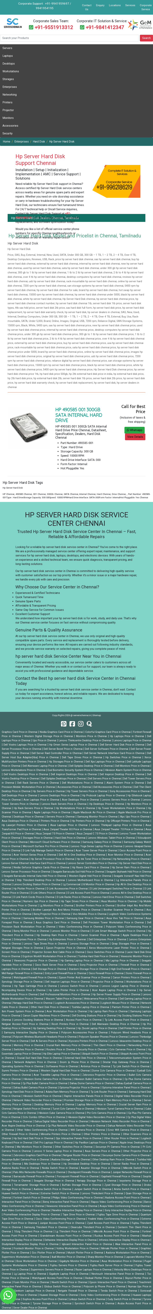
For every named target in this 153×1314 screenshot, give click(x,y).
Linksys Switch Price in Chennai (87, 1299)
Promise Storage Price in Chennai (84, 1100)
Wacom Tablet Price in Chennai (64, 998)
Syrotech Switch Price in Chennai (95, 1303)
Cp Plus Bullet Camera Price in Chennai (45, 1083)
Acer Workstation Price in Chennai (67, 1011)
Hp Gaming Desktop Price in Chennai (54, 1028)
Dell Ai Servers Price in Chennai (49, 1041)
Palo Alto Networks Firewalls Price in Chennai (39, 1172)
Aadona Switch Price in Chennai (53, 1189)
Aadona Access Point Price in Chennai (127, 1197)
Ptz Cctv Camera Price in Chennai (107, 1113)
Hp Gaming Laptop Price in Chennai (82, 960)
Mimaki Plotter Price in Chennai (120, 1248)
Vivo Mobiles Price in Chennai (90, 914)
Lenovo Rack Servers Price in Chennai (65, 804)
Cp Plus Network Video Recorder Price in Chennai (77, 1125)
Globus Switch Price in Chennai (63, 1286)
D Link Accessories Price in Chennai (68, 888)
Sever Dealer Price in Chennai (30, 1307)
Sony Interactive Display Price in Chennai (128, 1210)
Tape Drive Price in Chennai (79, 1214)
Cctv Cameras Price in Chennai (127, 1049)
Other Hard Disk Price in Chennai (50, 1007)
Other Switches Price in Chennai (74, 1146)
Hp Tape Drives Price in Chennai (80, 901)
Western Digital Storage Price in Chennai (49, 736)
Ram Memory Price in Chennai (124, 1100)
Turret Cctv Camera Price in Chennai (73, 1108)
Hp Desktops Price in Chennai (107, 804)
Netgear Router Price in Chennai (82, 1155)
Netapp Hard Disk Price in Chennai (33, 1002)
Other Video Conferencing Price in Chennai (43, 1129)
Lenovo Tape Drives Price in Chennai (46, 943)
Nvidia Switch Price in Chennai (60, 1168)
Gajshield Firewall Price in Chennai (121, 1176)
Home (6, 141)
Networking (9, 94)
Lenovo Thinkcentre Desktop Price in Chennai (85, 740)
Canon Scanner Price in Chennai (101, 935)
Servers (7, 48)
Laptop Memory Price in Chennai (97, 1104)
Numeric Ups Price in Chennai (41, 901)
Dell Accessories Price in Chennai (113, 787)
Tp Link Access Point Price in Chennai (127, 1019)
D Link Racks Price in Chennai (74, 897)
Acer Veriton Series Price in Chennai (35, 854)
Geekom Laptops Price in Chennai (35, 1290)
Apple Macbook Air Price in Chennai (94, 812)
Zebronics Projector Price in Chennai (104, 1074)
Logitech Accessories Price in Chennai (77, 1002)
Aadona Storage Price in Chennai (71, 1159)
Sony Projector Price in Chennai (99, 964)
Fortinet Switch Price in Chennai (32, 1197)
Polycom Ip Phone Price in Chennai (105, 1286)
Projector (8, 110)
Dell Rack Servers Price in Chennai (38, 782)
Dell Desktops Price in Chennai (20, 795)
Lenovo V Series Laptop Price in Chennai (58, 1151)
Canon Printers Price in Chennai (131, 977)
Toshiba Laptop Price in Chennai (91, 1007)
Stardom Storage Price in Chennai (89, 969)
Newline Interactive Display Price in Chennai (77, 1210)
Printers (7, 102)
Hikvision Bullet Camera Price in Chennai (98, 1079)
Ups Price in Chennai (45, 740)
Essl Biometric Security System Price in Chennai (75, 770)
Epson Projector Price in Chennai (66, 947)
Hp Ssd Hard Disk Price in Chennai (34, 1138)
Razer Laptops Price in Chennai (94, 1269)
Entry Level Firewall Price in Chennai (66, 973)
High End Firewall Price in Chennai (130, 969)
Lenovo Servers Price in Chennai (121, 799)
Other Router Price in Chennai (122, 1138)
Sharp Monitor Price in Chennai (106, 1256)
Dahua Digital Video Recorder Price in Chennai (62, 1121)
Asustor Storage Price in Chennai (101, 1168)
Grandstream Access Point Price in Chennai (66, 1235)
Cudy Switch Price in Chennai (124, 1299)
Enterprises (9, 87)
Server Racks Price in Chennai (131, 1163)
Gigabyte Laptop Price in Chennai (69, 1273)
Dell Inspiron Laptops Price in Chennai (68, 981)
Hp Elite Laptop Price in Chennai (61, 1053)
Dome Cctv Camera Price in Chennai (113, 1070)
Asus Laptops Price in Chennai (69, 825)
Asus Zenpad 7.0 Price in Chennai (55, 833)
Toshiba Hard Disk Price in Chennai (98, 956)
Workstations (10, 71)
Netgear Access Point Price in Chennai (25, 1024)
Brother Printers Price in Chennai (96, 905)
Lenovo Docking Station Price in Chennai (37, 884)
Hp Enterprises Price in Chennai (68, 939)
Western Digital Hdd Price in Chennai (90, 875)
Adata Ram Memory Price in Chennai (67, 1091)
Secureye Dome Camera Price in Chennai (126, 1155)
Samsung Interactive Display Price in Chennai (31, 1032)
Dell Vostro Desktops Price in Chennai (26, 774)
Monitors (8, 118)
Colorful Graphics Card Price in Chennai (108, 732)
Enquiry (100, 5)
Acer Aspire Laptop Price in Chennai (114, 990)
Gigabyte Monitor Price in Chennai (79, 1261)
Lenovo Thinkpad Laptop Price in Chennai (117, 825)
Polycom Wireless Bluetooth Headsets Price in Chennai (45, 1036)
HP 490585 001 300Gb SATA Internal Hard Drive (78, 415)
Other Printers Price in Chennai (102, 1134)
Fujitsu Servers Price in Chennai (69, 1265)
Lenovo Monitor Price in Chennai (71, 931)
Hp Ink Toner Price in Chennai (94, 859)
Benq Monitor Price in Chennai (32, 931)
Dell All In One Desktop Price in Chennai (82, 854)
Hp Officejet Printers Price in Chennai (128, 820)
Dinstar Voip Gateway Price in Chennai (126, 1062)
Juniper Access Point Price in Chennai (62, 1223)
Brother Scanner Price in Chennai (124, 909)
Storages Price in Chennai (38, 837)
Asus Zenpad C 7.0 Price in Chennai (97, 833)
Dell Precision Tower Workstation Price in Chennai (114, 922)
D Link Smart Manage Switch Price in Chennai (119, 931)
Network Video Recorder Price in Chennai (37, 1100)
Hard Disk (39, 141)
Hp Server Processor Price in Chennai (53, 859)
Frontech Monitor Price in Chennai (34, 1248)
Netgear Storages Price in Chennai (23, 947)
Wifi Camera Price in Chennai (88, 1129)
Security (7, 133)
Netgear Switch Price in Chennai (32, 1108)
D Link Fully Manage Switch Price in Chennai (48, 850)
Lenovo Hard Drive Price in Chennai (113, 897)
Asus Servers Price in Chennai (103, 1151)
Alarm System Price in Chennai (126, 782)
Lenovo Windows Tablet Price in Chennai (112, 837)
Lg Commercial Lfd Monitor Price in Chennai (89, 884)
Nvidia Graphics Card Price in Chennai (62, 732)
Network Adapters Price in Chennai (36, 1062)
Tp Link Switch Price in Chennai (131, 1066)
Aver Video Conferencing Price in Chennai (26, 1210)
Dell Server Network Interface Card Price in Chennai (114, 753)
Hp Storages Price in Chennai (66, 761)
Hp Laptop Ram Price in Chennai (109, 1011)
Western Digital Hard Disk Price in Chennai (66, 1070)
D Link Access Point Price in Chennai (89, 892)
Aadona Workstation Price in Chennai (128, 1252)
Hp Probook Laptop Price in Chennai (104, 795)
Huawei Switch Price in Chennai (21, 1193)
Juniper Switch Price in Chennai (93, 1189)
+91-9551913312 (54, 27)
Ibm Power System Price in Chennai (23, 1011)
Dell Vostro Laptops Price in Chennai (25, 744)
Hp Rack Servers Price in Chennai (34, 808)
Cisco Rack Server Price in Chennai (56, 964)
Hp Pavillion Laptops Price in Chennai (96, 1142)
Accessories (10, 125)
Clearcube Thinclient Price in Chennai (93, 1227)
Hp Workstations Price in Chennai (76, 808)
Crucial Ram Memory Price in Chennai (68, 1045)
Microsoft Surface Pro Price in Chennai (46, 846)
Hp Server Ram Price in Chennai (131, 867)
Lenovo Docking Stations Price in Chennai (39, 1019)
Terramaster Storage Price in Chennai (37, 1184)
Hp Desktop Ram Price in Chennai (58, 935)
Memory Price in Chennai (29, 1045)
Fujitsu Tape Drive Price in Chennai (118, 1214)
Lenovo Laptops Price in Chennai (132, 740)
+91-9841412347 (105, 27)
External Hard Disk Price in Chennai (86, 1057)
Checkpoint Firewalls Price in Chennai (89, 1172)
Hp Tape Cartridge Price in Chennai (36, 986)
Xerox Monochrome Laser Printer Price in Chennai (119, 947)
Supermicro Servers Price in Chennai (52, 1269)
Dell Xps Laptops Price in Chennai (105, 761)
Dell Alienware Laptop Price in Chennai (45, 765)
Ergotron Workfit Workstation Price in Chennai (50, 956)
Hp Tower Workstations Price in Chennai (122, 808)
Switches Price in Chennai (29, 1049)
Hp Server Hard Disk (61, 141)
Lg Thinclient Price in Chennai (73, 1231)
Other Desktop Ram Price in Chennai (113, 1159)
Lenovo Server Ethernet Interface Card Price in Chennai (34, 863)
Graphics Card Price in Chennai (20, 732)
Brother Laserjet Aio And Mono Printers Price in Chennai (67, 909)
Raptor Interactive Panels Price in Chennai (89, 1096)
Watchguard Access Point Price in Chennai (58, 1278)
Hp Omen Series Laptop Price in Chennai (73, 744)
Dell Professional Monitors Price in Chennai (65, 994)
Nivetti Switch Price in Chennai (70, 1282)
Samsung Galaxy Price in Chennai (102, 842)
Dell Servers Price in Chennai (104, 778)
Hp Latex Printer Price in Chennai (69, 990)
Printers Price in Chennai (55, 820)
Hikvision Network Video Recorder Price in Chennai (120, 1121)
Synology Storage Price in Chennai (23, 981)
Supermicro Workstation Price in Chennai (26, 1256)
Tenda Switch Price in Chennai (119, 1290)
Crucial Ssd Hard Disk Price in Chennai (40, 1057)
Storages (8, 79)
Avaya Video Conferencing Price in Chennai (125, 1206)
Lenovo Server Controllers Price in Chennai (93, 863)
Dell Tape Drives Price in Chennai (82, 757)
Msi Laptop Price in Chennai (123, 960)
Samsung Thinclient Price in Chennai (46, 1227)
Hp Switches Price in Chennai (123, 757)
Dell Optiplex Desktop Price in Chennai (91, 765)
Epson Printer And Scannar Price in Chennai (85, 977)
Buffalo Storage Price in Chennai (82, 1184)
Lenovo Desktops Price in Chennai (60, 795)
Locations (115, 5)
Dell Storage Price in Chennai (50, 969)
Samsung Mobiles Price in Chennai (44, 918)
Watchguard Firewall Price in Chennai (35, 977)
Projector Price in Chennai (108, 981)
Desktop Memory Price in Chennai (55, 1104)
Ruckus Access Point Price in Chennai (117, 1235)
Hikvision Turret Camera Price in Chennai (120, 1108)
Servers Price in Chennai (61, 816)
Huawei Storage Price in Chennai (59, 1295)
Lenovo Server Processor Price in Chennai (26, 871)
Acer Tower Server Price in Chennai (97, 850)
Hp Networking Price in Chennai (131, 859)
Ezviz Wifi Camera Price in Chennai (129, 1129)
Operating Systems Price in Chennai (23, 1066)
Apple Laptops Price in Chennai (52, 812)
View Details (135, 436)
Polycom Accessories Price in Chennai (85, 1032)
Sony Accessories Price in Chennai (130, 791)
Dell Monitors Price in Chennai (132, 765)
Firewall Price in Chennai (135, 964)
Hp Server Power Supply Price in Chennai (117, 994)
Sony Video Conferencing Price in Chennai (105, 1295)
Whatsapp (134, 430)
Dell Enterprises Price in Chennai (108, 939)
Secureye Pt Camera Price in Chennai (118, 1146)
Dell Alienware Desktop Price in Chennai (116, 1024)
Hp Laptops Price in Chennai (127, 736)
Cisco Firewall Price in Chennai (106, 973)
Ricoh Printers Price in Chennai (71, 1024)
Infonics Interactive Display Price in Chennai (124, 1240)
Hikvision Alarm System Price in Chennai (128, 770)
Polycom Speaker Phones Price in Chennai (104, 1036)
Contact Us (86, 7)
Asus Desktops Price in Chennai (20, 820)
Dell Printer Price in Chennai (135, 1028)
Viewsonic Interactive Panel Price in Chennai (72, 1206)
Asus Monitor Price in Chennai (119, 901)
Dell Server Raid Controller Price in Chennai (57, 753)
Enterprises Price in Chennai (30, 939)
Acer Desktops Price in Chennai (81, 799)
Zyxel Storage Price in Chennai (123, 1184)
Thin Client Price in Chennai (110, 1045)
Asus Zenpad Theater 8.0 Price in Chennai (68, 829)
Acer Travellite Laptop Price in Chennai (57, 1074)
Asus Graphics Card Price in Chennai (58, 922)
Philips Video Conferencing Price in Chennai (78, 1197)
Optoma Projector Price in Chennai (80, 1087)
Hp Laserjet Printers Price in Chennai (25, 825)
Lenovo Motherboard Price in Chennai (91, 880)
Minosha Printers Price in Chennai (61, 1134)
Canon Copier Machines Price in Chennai (46, 1015)
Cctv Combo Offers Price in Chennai (44, 1117)
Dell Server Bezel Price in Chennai (63, 748)
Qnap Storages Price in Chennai (131, 943)
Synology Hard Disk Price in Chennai (23, 1091)
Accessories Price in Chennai (74, 787)
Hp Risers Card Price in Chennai (91, 867)
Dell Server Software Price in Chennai (107, 748)
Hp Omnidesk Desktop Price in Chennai (87, 1163)
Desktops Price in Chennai (29, 816)
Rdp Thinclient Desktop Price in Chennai (41, 880)
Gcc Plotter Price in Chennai (49, 1252)
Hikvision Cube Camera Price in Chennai (61, 1113)
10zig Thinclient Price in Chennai (34, 1231)
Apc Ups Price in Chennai (135, 816)
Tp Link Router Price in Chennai (109, 1091)
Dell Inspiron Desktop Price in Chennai (122, 774)
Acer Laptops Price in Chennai (42, 799)
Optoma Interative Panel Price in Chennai (126, 1087)
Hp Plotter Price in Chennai (29, 888)
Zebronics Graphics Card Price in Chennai (37, 1155)
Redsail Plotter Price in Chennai (104, 1278)
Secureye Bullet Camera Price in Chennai (26, 1159)
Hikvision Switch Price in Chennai (43, 1096)
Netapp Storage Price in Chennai (97, 1180)
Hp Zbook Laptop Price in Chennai (98, 1028)
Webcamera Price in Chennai (101, 998)
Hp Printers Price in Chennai (88, 820)
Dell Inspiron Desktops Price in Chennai (74, 774)
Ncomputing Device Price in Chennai (24, 990)
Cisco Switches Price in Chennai (106, 952)
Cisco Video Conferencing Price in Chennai (61, 1218)
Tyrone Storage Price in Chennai (53, 1303)
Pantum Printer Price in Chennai (131, 1007)
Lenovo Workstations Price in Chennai (24, 770)
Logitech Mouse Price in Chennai (120, 1002)
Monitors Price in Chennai (92, 736)
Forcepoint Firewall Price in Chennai (78, 1176)
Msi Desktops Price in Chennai (43, 1163)
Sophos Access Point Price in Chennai (45, 1299)
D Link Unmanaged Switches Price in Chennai (116, 888)
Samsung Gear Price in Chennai (85, 918)
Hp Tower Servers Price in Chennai (87, 791)
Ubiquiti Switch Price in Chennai (100, 1053)
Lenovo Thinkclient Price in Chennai (103, 1193)
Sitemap (97, 715)
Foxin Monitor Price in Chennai (31, 1282)
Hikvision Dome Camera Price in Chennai (48, 1079)
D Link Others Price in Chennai (48, 892)
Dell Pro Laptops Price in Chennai (53, 1142)
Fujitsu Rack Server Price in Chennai (112, 1265)
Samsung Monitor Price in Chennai (97, 816)
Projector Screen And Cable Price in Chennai (58, 952)
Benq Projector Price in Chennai (52, 914)
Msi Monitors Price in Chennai (35, 1146)
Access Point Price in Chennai (84, 1019)
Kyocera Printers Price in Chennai (88, 1041)
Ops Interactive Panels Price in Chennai (79, 1138)
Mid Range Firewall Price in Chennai (22, 973)
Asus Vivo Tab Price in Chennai (125, 918)
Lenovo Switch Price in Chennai (80, 986)
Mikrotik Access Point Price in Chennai (117, 1231)
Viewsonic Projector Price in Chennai (36, 960)
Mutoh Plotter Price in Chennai (86, 1252)
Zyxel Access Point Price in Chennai (108, 1223)
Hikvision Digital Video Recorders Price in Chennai (97, 1117)
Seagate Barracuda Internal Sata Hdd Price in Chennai (35, 875)
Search (146, 38)
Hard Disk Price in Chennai (70, 837)
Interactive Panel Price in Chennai (21, 1201)
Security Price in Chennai (93, 1049)
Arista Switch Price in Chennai (132, 1189)
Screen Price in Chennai (16, 952)
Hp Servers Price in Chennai (49, 791)
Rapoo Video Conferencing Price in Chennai (117, 1201)
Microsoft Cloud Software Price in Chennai (55, 842)
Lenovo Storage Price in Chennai (90, 943)
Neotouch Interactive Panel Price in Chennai (118, 1273)
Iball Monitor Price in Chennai (69, 1256)
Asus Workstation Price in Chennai (122, 1261)
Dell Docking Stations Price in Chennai (94, 1015)
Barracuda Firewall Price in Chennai (34, 1176)
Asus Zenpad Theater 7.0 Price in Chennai (119, 829)
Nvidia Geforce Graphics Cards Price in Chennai (42, 867)
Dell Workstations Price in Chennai (83, 782)
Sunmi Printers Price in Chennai (20, 1070)
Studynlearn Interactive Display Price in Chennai (31, 1244)
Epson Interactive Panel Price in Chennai (113, 1282)
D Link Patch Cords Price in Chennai (34, 897)
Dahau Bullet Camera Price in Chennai (35, 1087)
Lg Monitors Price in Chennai (57, 905)
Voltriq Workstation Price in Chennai (77, 1248)
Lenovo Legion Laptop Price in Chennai (126, 986)
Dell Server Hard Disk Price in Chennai (122, 744)
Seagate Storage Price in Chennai (54, 1180)
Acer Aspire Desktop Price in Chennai (24, 1125)
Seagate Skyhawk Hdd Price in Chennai (128, 871)
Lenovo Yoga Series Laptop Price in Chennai (97, 846)
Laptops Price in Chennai (16, 969)
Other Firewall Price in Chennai (20, 1134)
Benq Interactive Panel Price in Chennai (66, 1201)
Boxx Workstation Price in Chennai (37, 1261)
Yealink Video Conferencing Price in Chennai (114, 1218)
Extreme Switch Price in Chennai (60, 1193)
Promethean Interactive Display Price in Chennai (32, 1214)
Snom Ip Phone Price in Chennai (80, 1062)
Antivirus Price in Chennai (96, 1066)
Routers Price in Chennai (61, 1049)
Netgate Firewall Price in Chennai (78, 1290)
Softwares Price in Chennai (62, 1066)
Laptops (7, 55)
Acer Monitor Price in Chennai (126, 854)
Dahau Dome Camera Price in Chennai (92, 1083)
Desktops (8, 63)
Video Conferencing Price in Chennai (81, 926)
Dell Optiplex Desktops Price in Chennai (64, 778)
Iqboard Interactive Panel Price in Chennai (87, 1244)
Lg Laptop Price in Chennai (30, 1273)
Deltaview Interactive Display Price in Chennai (70, 1240)
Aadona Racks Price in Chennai (21, 1168)
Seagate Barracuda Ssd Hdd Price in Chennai (78, 871)
